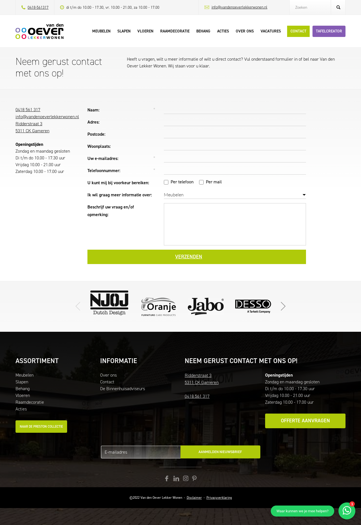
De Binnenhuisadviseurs (122, 389)
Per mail (214, 182)
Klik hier (206, 306)
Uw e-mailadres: (102, 158)
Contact (107, 382)
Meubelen (25, 375)
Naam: (93, 110)
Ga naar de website (158, 306)
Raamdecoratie (30, 402)
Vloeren (23, 395)
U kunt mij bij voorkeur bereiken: (118, 183)
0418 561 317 (28, 110)
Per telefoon (182, 182)
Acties (21, 409)
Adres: (93, 122)
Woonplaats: (99, 146)
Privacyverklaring (219, 497)
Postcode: (96, 134)
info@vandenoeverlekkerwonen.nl (239, 7)
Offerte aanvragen (305, 420)
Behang (23, 389)
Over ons (108, 375)
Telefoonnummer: (103, 170)
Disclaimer (194, 497)
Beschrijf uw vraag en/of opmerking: (110, 211)
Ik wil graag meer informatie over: (119, 195)
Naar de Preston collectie (41, 426)
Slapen (22, 382)
